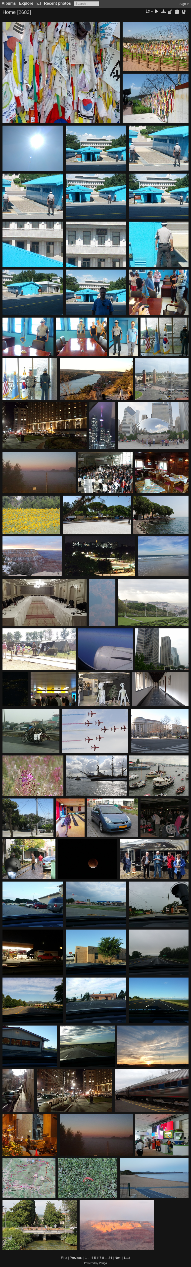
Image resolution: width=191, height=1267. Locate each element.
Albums (9, 3)
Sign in (185, 4)
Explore (26, 3)
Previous (76, 1258)
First (64, 1258)
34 (110, 1258)
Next (118, 1258)
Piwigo (103, 1263)
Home (9, 12)
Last (127, 1258)
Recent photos (57, 3)
